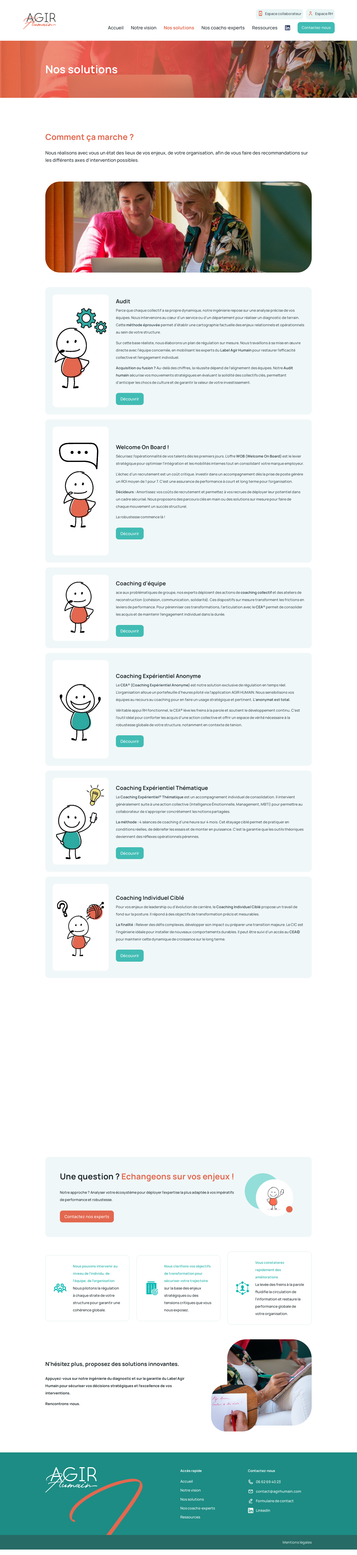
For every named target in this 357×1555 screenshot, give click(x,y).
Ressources (264, 28)
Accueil (115, 28)
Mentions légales (297, 1547)
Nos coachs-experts (222, 28)
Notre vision (143, 28)
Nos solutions (178, 28)
